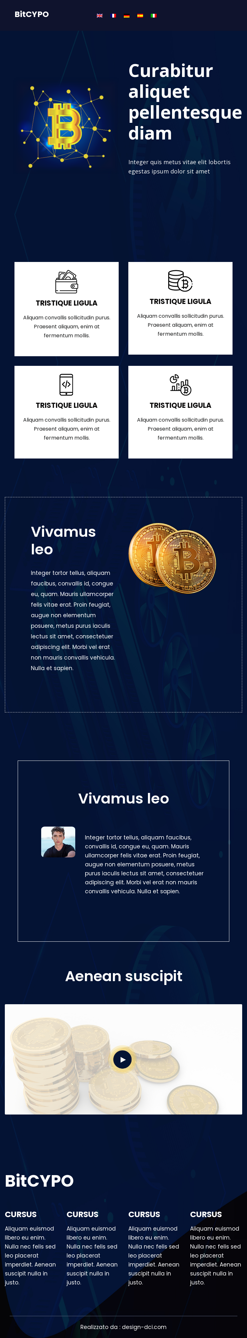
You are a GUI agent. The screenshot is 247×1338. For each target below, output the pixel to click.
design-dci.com (144, 1327)
